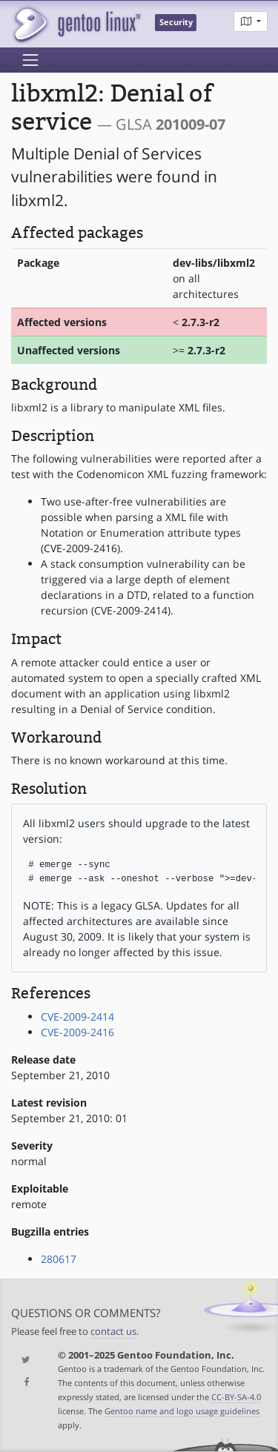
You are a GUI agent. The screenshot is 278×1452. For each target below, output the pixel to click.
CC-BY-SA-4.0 (236, 1396)
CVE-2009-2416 (77, 1032)
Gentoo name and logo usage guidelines (182, 1410)
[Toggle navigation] (30, 60)
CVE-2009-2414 (77, 1017)
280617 (58, 1259)
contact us (113, 1331)
